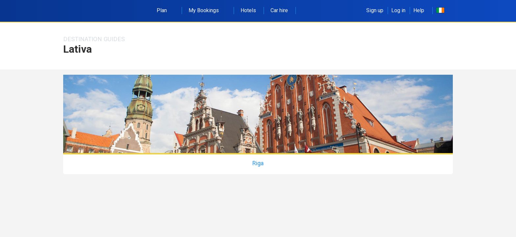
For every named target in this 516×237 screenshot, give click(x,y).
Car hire (279, 10)
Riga (258, 163)
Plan (165, 10)
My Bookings (207, 10)
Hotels (248, 10)
